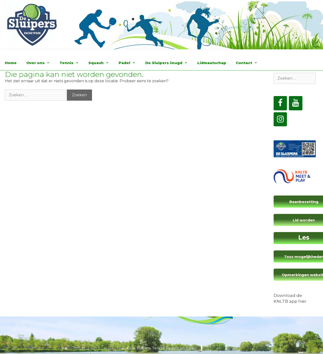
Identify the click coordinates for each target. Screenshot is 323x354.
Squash (101, 63)
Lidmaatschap (211, 62)
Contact (249, 63)
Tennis (72, 63)
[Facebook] (280, 103)
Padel (129, 63)
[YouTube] (295, 103)
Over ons (40, 63)
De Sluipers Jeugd (168, 63)
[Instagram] (280, 119)
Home (11, 62)
